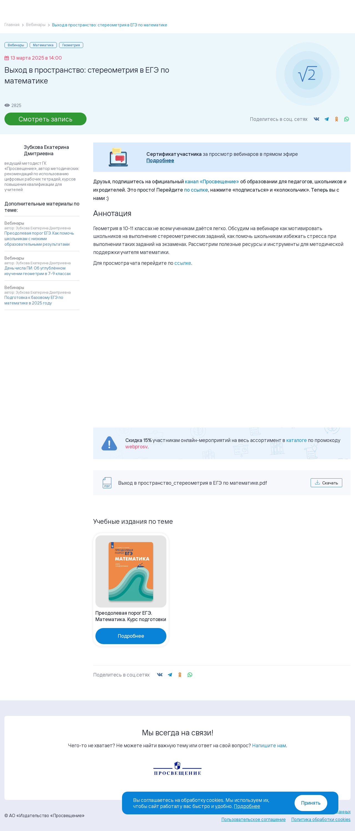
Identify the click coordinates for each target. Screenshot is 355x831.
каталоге (296, 440)
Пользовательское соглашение (253, 819)
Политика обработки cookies (321, 819)
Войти (309, 8)
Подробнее (160, 160)
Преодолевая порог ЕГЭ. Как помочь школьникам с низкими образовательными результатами (39, 238)
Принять (311, 803)
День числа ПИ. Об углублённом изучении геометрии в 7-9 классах (37, 270)
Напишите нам (269, 745)
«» (212, 181)
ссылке (182, 263)
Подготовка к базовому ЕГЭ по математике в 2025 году (33, 300)
